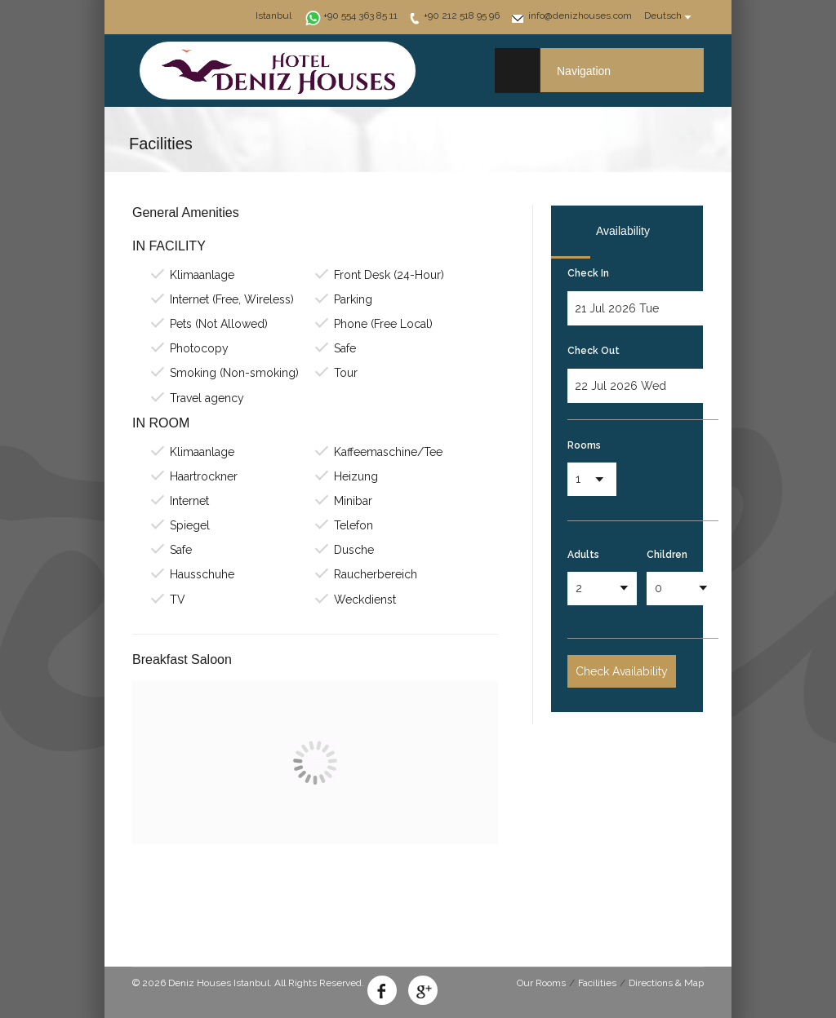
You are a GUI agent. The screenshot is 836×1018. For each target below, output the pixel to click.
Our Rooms (541, 983)
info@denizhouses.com (580, 15)
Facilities (597, 983)
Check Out (593, 350)
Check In (588, 273)
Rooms (584, 445)
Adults (583, 554)
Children (667, 554)
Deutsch (663, 15)
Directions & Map (666, 983)
